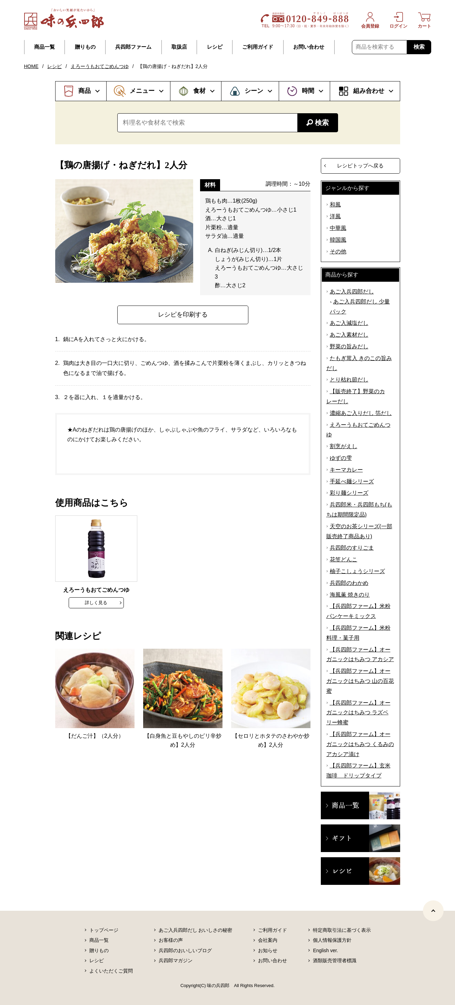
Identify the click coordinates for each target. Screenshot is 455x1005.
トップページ (103, 930)
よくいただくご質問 (111, 971)
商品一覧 (44, 47)
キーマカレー (346, 470)
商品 (84, 90)
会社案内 (267, 940)
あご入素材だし (349, 335)
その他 (338, 251)
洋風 (335, 216)
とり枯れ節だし (349, 380)
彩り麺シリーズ (349, 493)
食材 (199, 90)
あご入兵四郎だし (352, 291)
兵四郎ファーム (133, 47)
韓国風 (338, 240)
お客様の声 (171, 940)
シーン (254, 90)
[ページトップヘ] (433, 910)
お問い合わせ (308, 47)
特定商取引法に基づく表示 (342, 930)
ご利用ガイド (257, 47)
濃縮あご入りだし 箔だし (361, 413)
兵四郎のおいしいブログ (185, 950)
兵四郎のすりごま (352, 548)
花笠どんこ (343, 559)
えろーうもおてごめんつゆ (100, 66)
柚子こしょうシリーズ (357, 571)
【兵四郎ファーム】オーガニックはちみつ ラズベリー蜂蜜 (358, 713)
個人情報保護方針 (332, 940)
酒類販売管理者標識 (334, 960)
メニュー (142, 90)
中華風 (338, 228)
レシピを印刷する (183, 314)
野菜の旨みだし (349, 346)
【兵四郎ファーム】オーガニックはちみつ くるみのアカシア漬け (360, 744)
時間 (308, 90)
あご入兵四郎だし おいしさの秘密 (196, 930)
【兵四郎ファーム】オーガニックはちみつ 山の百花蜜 (360, 681)
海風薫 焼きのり (350, 595)
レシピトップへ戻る (360, 165)
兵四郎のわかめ (349, 583)
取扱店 (179, 47)
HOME (31, 66)
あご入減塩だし (349, 323)
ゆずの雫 (341, 458)
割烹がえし (343, 446)
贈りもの (85, 47)
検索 (419, 47)
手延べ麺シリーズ (352, 481)
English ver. (325, 950)
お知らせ (267, 950)
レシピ (214, 47)
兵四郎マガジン (175, 960)
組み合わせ (368, 90)
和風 (335, 204)
